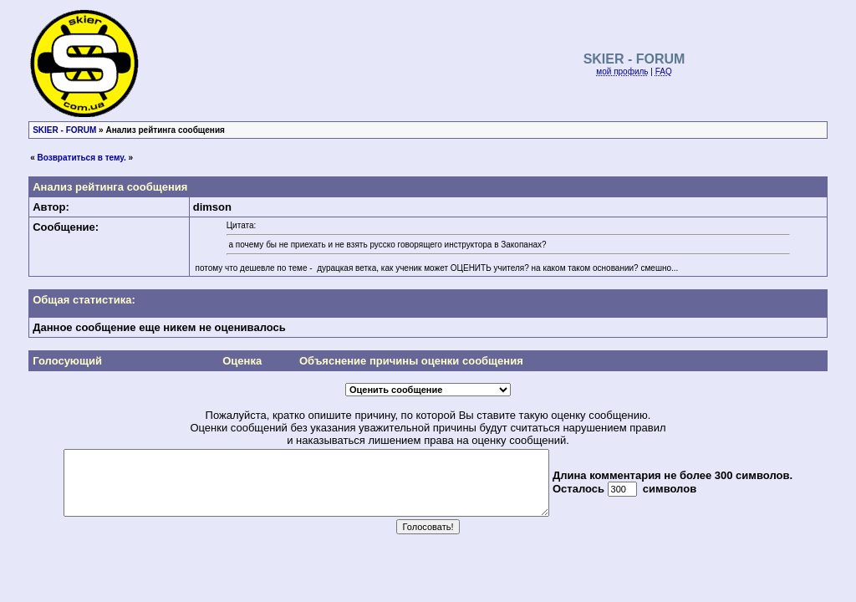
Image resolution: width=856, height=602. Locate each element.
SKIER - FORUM (64, 130)
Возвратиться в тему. (82, 157)
